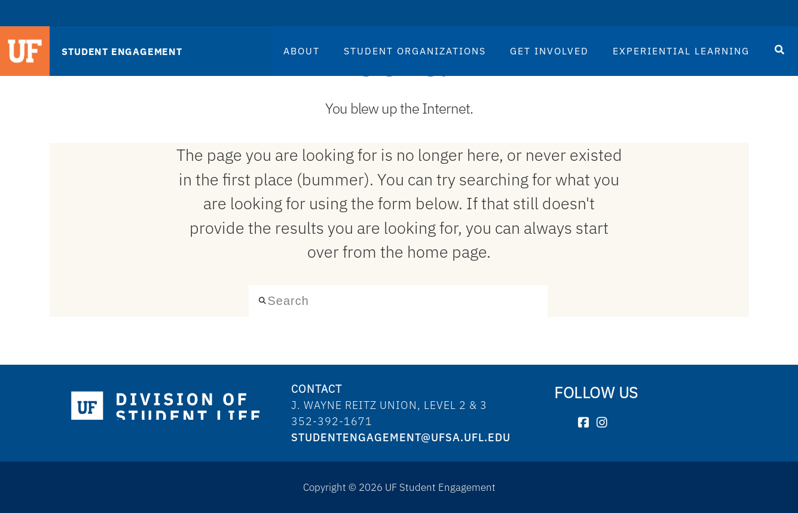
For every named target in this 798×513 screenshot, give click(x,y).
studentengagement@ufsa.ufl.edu (400, 437)
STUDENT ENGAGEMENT (122, 51)
